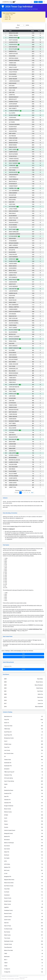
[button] (31, 2)
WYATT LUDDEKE (13, 327)
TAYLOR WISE (12, 56)
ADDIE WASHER (12, 83)
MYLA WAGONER (13, 76)
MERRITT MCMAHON (14, 348)
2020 (5, 694)
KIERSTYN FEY (12, 284)
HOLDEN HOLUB (13, 126)
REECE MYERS (12, 199)
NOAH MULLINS (12, 439)
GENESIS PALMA (13, 407)
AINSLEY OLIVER (13, 67)
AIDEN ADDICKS (12, 355)
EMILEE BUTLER (12, 316)
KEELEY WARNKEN (13, 163)
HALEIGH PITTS (12, 129)
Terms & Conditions (10, 978)
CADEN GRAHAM (13, 414)
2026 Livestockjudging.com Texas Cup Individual (25, 9)
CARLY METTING (13, 288)
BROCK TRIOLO (12, 270)
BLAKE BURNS (12, 252)
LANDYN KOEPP (12, 197)
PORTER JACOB (12, 393)
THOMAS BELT (12, 165)
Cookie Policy (22, 978)
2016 (5, 706)
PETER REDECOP (13, 183)
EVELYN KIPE (12, 295)
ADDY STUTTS (12, 434)
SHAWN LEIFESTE (13, 261)
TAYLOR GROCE (12, 74)
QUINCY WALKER (13, 78)
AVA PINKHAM (12, 135)
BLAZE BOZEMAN (13, 332)
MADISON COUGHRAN (14, 119)
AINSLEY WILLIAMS (13, 218)
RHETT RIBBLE (12, 423)
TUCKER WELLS (12, 176)
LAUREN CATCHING (13, 462)
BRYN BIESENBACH (13, 320)
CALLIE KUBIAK (12, 471)
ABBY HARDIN (12, 133)
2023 (5, 685)
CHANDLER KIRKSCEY (14, 110)
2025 (5, 678)
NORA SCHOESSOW (13, 211)
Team (23, 654)
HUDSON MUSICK (13, 44)
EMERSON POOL (13, 51)
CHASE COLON (12, 220)
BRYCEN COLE (12, 334)
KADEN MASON (12, 418)
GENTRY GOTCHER (13, 53)
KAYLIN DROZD (12, 352)
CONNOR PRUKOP (13, 186)
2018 (5, 700)
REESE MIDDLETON (13, 480)
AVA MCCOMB (12, 398)
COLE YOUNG (12, 366)
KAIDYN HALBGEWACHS (14, 311)
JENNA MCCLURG (13, 485)
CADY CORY (11, 92)
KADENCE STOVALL (13, 101)
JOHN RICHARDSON (13, 430)
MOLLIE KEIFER (12, 428)
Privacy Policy (4, 978)
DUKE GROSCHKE (13, 46)
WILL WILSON (12, 371)
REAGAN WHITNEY (13, 437)
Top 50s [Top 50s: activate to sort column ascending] (40, 30)
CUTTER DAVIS (12, 402)
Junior (23, 657)
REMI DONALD (12, 213)
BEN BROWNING (13, 457)
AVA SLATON (12, 389)
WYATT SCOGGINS (13, 40)
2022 (5, 688)
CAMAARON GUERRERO (14, 234)
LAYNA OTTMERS (13, 208)
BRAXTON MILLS (13, 181)
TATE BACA (11, 432)
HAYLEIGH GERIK (13, 464)
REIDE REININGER (13, 357)
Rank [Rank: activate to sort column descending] (5, 30)
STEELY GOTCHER (13, 138)
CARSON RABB (12, 444)
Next (32, 492)
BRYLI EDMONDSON (13, 304)
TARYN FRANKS (12, 325)
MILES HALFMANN (13, 154)
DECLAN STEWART (13, 359)
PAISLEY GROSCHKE (13, 69)
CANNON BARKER (13, 309)
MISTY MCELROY (13, 412)
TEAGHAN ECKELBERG (14, 124)
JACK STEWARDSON (14, 167)
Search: (24, 28)
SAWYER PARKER (13, 272)
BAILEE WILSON (12, 300)
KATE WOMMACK (13, 277)
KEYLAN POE (12, 250)
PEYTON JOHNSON (13, 475)
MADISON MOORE (13, 172)
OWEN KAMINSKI (13, 193)
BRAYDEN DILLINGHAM (14, 460)
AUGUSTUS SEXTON (13, 106)
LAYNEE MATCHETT (13, 384)
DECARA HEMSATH (13, 115)
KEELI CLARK (12, 90)
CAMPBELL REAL (13, 188)
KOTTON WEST (12, 206)
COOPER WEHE (12, 117)
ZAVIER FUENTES (13, 478)
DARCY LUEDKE (12, 149)
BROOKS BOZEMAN (13, 373)
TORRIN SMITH (12, 377)
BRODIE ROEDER (13, 145)
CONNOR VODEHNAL (14, 158)
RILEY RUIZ (11, 297)
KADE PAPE (11, 202)
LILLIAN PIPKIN (12, 425)
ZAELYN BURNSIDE (13, 256)
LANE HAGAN (12, 396)
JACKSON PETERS (13, 42)
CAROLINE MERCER (13, 174)
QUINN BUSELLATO (13, 368)
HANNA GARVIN (12, 482)
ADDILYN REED (12, 238)
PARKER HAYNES (13, 405)
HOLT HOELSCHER (13, 466)
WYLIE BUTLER (12, 195)
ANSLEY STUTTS (13, 375)
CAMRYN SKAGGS (13, 151)
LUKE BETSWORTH (13, 291)
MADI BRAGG (12, 469)
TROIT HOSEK (12, 170)
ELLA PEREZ (12, 350)
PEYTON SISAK (12, 65)
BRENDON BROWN (13, 142)
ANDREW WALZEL (13, 293)
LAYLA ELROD (12, 446)
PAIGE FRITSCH (12, 380)
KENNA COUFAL (12, 341)
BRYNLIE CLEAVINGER (14, 336)
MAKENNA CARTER (13, 247)
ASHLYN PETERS (13, 131)
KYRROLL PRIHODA (13, 35)
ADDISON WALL (12, 450)
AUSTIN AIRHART (13, 103)
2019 (5, 697)
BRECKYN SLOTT (13, 99)
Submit (23, 669)
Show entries (23, 25)
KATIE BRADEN (12, 313)
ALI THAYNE (12, 122)
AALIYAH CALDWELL (14, 323)
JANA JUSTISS (12, 453)
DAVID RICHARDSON (14, 339)
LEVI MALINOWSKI (13, 236)
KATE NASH (11, 85)
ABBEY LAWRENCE (13, 245)
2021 (5, 691)
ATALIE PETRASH (13, 72)
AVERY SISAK (12, 204)
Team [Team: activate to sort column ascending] (10, 30)
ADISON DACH (12, 259)
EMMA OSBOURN (13, 416)
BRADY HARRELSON (13, 231)
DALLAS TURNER (13, 473)
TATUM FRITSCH (13, 156)
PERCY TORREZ (12, 391)
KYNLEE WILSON (13, 254)
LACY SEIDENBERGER (14, 190)
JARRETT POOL (12, 487)
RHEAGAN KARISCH (13, 222)
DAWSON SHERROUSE (14, 60)
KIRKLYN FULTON (13, 147)
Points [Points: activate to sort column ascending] (32, 30)
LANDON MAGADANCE (14, 81)
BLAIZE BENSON (13, 215)
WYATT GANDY (12, 229)
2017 (5, 703)
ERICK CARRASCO (13, 345)
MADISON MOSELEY (13, 97)
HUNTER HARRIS (13, 263)
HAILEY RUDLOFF (13, 87)
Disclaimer (17, 978)
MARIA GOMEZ (12, 302)
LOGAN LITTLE (12, 275)
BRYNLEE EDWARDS (13, 243)
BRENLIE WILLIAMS (13, 33)
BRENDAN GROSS (13, 37)
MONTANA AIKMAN (13, 58)
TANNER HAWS (12, 62)
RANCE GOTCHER (13, 140)
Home (3, 9)
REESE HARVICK (13, 266)
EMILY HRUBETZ (13, 108)
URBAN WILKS (12, 382)
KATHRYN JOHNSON (14, 455)
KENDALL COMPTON (14, 307)
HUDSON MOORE (13, 282)
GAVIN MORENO (13, 268)
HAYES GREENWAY (13, 286)
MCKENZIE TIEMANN (14, 421)
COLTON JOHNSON (13, 329)
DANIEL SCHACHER (13, 364)
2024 (5, 682)
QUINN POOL (12, 94)
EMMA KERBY (12, 448)
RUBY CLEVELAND (13, 318)
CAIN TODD (11, 400)
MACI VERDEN (12, 361)
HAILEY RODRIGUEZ (13, 179)
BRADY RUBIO (12, 441)
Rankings (8, 9)
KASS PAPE (11, 343)
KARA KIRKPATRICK (13, 161)
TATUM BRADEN (13, 240)
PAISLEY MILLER (13, 279)
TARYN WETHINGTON (14, 386)
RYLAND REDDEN (13, 227)
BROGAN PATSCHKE (13, 409)
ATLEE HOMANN (13, 224)
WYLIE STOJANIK (13, 49)
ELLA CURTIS (12, 113)
